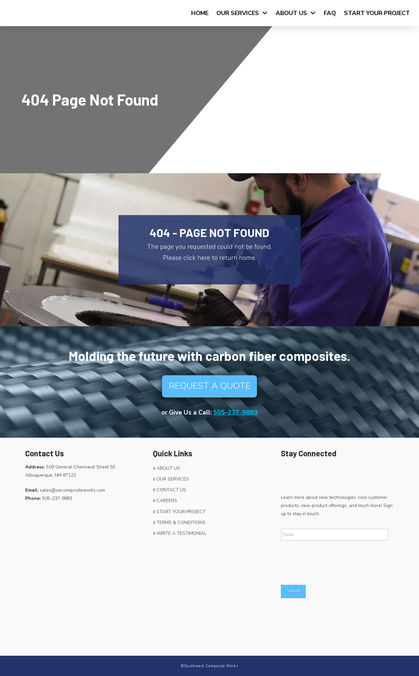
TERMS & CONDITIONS (179, 522)
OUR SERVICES (171, 479)
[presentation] (330, 561)
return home (237, 258)
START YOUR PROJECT (179, 511)
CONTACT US (169, 489)
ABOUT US (166, 468)
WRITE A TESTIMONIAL (179, 533)
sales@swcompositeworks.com (72, 490)
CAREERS (165, 500)
